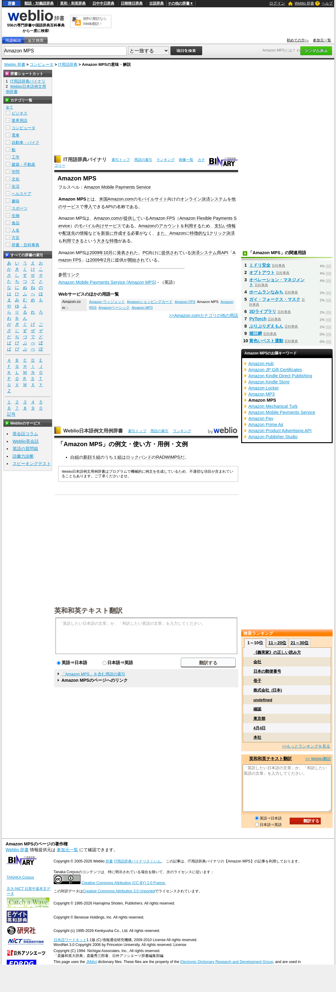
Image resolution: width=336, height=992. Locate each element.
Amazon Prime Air (265, 424)
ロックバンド (139, 457)
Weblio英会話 (26, 441)
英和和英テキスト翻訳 (88, 610)
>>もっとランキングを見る (306, 746)
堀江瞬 (255, 333)
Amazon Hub (260, 363)
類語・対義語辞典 (39, 3)
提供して (132, 218)
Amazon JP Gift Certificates (275, 369)
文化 (16, 179)
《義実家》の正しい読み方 (277, 652)
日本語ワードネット (70, 940)
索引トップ (121, 160)
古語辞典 (156, 3)
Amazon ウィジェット (107, 302)
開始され (136, 260)
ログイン (277, 3)
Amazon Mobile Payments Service (117, 187)
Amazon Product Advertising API (279, 430)
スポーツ (19, 208)
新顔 (87, 457)
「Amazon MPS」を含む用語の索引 (93, 674)
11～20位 (277, 642)
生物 (16, 215)
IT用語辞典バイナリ (85, 159)
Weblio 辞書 (304, 3)
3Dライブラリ (262, 311)
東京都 (259, 718)
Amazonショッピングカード (150, 302)
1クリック (216, 233)
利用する (193, 225)
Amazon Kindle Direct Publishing (280, 375)
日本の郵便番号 (267, 671)
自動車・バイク (25, 142)
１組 (117, 457)
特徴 (113, 240)
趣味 (16, 201)
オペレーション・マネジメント (277, 282)
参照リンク (69, 274)
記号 (11, 414)
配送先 (69, 233)
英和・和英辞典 (73, 3)
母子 (257, 680)
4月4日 (259, 728)
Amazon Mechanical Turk (273, 406)
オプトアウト (262, 272)
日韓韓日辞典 (132, 3)
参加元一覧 (322, 40)
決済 (230, 233)
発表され (125, 252)
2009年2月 (100, 260)
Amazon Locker (263, 388)
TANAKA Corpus (20, 877)
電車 (16, 135)
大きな (103, 240)
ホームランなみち (266, 292)
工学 (16, 157)
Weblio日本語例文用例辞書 (93, 430)
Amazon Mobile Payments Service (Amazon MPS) (107, 282)
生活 (16, 186)
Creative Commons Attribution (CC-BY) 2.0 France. (123, 883)
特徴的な (198, 233)
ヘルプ (327, 3)
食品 (16, 223)
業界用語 (19, 120)
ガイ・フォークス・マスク (274, 299)
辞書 (11, 3)
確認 (257, 709)
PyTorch (257, 318)
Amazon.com (120, 199)
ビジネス (19, 113)
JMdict (91, 962)
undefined (262, 700)
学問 (16, 171)
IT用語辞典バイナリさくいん (137, 861)
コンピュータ (41, 64)
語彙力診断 (23, 456)
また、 (162, 233)
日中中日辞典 (103, 3)
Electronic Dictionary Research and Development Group (226, 962)
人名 (16, 230)
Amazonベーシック (114, 307)
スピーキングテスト (32, 463)
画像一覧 (186, 160)
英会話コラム (25, 433)
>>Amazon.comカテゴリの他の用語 (203, 315)
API (108, 206)
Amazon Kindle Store (268, 381)
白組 (74, 457)
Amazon (146, 225)
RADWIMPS (168, 457)
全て (9, 107)
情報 (231, 225)
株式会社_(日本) (267, 690)
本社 (257, 737)
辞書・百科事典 (25, 245)
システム (218, 199)
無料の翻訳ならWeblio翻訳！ (94, 21)
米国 (103, 199)
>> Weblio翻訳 (318, 758)
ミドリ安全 (259, 265)
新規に (107, 233)
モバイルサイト (152, 199)
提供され (169, 252)
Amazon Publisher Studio (273, 436)
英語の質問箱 (25, 448)
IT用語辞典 (67, 64)
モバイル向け (91, 225)
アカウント (169, 225)
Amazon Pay (260, 418)
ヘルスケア (21, 193)
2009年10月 (101, 252)
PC (145, 252)
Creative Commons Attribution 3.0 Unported (119, 891)
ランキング (165, 160)
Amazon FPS (162, 218)
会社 (257, 662)
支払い (220, 225)
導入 (88, 206)
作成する (122, 233)
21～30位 (300, 642)
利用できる (73, 240)
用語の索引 (143, 160)
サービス (112, 225)
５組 (96, 457)
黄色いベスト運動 (266, 340)
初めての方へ (298, 40)
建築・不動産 (23, 164)
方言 (16, 237)
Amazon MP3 (142, 307)
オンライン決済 (195, 199)
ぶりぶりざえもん (266, 326)
